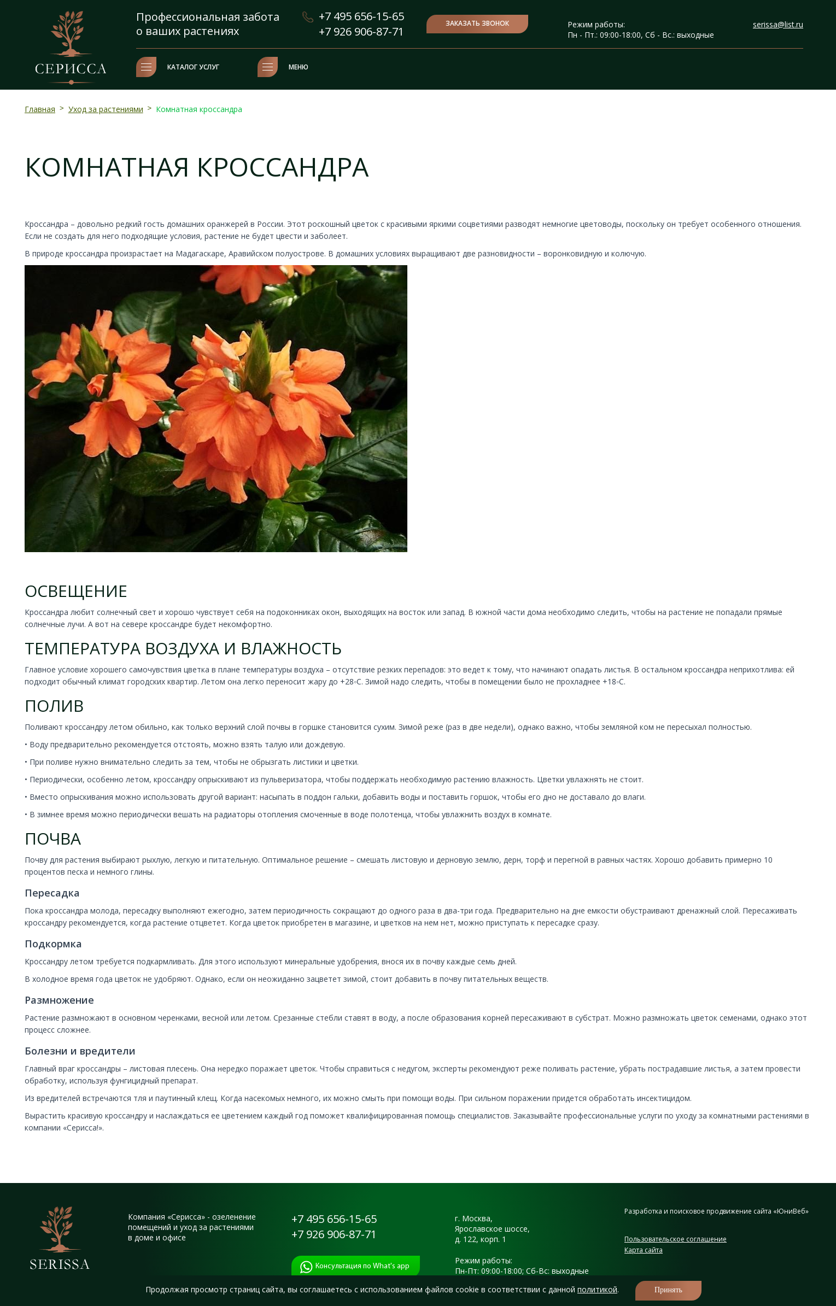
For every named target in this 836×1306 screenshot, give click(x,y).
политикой (597, 1289)
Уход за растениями (105, 109)
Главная (40, 109)
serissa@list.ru (778, 24)
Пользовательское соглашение (675, 1239)
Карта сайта (643, 1250)
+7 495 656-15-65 (361, 16)
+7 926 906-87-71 (361, 31)
